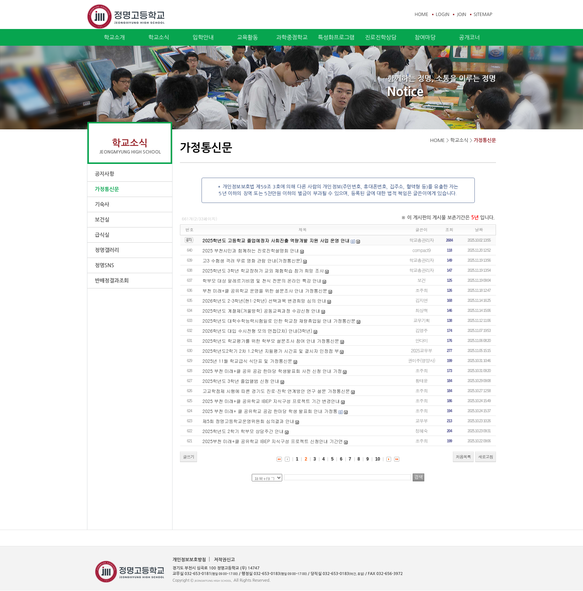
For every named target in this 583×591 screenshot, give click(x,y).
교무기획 (421, 320)
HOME (421, 14)
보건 (422, 280)
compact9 (421, 250)
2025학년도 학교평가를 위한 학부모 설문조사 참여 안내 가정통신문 (271, 341)
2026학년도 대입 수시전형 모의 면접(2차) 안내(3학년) (257, 330)
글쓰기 (188, 456)
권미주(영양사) (421, 360)
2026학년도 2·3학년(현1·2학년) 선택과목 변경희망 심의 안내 (264, 300)
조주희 (421, 290)
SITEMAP (483, 14)
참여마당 (425, 37)
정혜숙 (421, 430)
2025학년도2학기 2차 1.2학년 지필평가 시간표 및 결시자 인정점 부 (271, 351)
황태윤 (421, 380)
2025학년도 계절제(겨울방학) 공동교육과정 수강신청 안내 (262, 310)
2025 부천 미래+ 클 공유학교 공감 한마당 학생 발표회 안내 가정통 (270, 411)
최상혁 (421, 310)
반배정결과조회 (112, 280)
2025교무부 (421, 350)
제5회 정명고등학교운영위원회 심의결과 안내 (248, 421)
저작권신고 (224, 560)
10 (377, 459)
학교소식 (158, 37)
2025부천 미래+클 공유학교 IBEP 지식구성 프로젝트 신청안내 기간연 (273, 441)
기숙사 (102, 204)
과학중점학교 (292, 37)
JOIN (461, 14)
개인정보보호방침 (189, 560)
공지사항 (104, 174)
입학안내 (203, 37)
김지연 (421, 300)
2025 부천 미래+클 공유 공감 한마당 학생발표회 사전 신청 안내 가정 (272, 371)
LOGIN (442, 14)
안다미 (421, 340)
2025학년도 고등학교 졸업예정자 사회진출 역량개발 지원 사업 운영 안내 (276, 240)
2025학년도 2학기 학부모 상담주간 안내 (243, 431)
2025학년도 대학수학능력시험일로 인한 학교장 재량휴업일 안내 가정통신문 (279, 320)
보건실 (102, 219)
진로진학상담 (380, 37)
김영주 (421, 330)
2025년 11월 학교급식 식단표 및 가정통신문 (247, 361)
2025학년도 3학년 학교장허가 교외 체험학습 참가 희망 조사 (263, 270)
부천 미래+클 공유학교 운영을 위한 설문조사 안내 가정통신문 (265, 290)
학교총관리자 (421, 240)
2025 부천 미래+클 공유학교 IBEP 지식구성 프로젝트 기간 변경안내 (271, 401)
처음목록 (463, 456)
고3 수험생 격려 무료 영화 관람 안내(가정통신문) (252, 260)
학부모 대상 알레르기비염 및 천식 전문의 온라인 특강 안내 (262, 280)
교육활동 (247, 37)
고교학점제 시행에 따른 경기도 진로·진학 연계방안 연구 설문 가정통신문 (276, 391)
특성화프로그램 (336, 37)
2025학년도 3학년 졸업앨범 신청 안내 (241, 381)
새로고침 (485, 456)
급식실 (102, 235)
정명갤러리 (107, 250)
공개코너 (469, 37)
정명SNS (104, 265)
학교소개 (114, 37)
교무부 (421, 420)
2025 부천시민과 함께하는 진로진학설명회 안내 (251, 250)
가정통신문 (107, 189)
